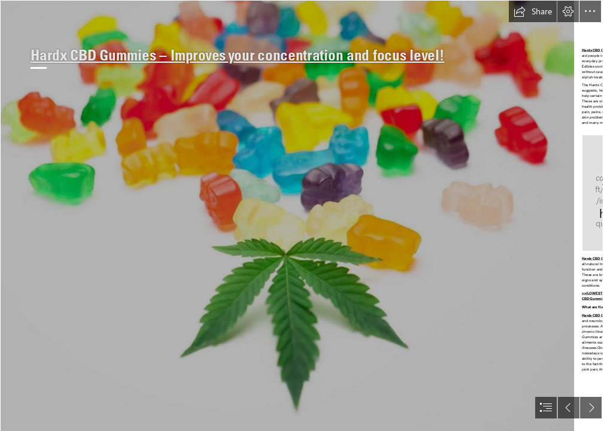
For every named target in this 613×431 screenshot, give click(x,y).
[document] (306, 215)
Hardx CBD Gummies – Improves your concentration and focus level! (237, 55)
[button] (533, 11)
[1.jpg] (287, 215)
